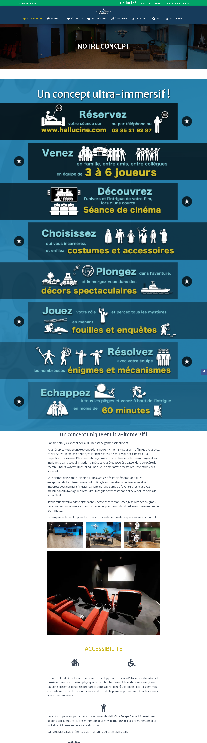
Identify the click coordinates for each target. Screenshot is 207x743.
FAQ (156, 18)
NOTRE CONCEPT (32, 18)
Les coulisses (175, 18)
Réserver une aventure (27, 3)
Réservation (75, 18)
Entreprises (140, 18)
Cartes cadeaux (97, 18)
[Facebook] (204, 372)
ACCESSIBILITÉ (103, 648)
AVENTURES (55, 18)
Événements (119, 18)
